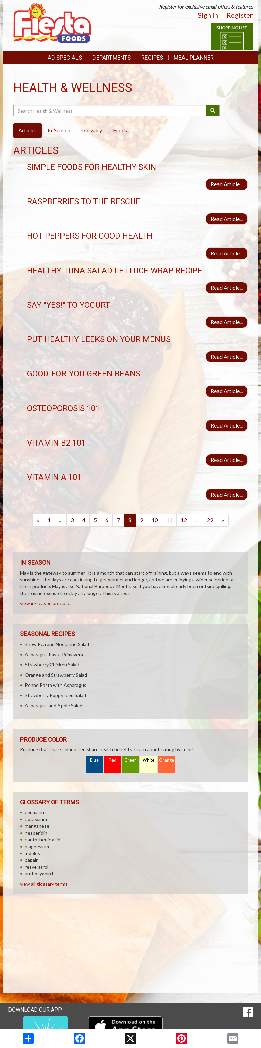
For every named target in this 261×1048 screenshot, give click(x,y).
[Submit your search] (213, 110)
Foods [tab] (120, 130)
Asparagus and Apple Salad (53, 705)
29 (210, 520)
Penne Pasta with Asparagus (55, 685)
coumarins (36, 812)
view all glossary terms (44, 884)
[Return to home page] (52, 22)
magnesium (37, 846)
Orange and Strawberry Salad (56, 675)
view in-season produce (45, 603)
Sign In (208, 15)
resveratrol (36, 867)
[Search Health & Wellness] (110, 110)
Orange (166, 760)
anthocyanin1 (39, 873)
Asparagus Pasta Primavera (54, 654)
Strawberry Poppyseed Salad (55, 695)
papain (32, 860)
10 (155, 520)
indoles (32, 853)
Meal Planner (194, 57)
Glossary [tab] (91, 130)
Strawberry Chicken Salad (52, 664)
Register (240, 15)
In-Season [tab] (59, 130)
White (148, 760)
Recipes (152, 57)
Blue (94, 760)
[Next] (223, 520)
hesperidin (36, 833)
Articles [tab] (27, 130)
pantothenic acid (42, 839)
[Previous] (38, 520)
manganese (37, 826)
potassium (36, 819)
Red (112, 760)
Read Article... (227, 184)
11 (169, 520)
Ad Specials (65, 57)
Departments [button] (111, 57)
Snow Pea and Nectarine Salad (57, 644)
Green (130, 760)
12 (184, 520)
